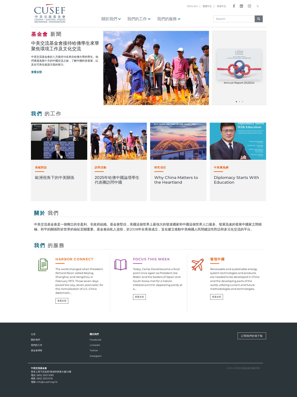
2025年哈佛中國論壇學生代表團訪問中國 (117, 180)
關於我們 (111, 18)
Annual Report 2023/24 (239, 82)
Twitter (94, 350)
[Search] (234, 18)
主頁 (33, 334)
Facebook (95, 339)
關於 (46, 213)
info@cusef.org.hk (47, 382)
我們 (46, 114)
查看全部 (36, 72)
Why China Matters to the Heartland (176, 180)
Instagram (96, 356)
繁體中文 (207, 6)
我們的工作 (139, 18)
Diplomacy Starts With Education (236, 180)
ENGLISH (192, 6)
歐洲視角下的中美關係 (54, 177)
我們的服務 (168, 18)
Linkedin (95, 345)
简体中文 (221, 6)
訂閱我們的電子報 (252, 335)
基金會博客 (36, 350)
